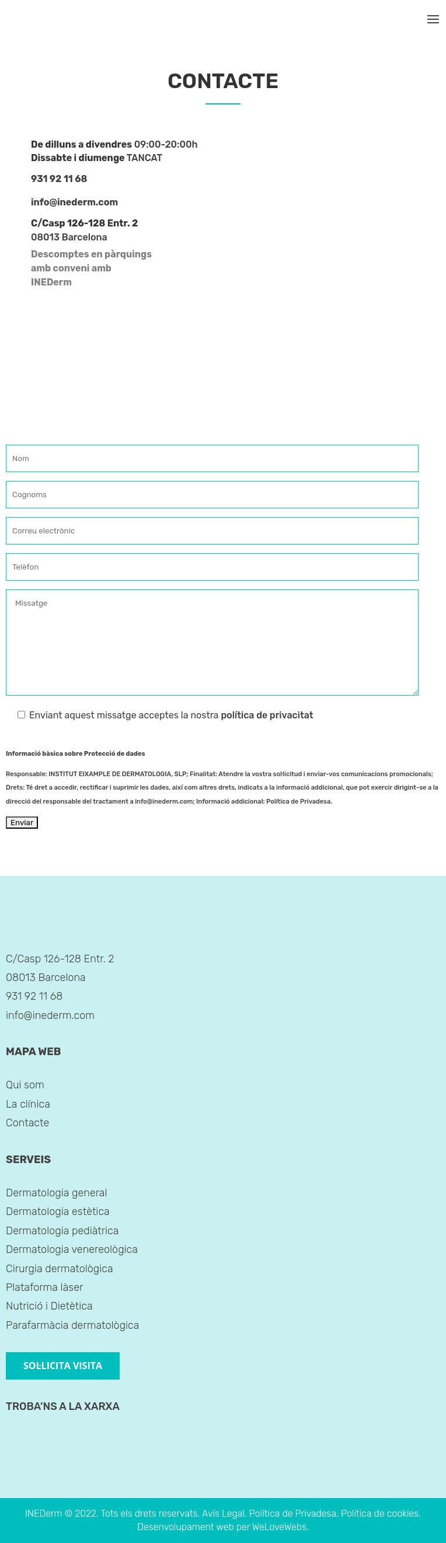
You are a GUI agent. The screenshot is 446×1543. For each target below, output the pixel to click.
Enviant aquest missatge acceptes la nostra (159, 715)
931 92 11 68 (59, 178)
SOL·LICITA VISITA (62, 1365)
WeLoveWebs (279, 1526)
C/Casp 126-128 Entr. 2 (60, 958)
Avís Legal (223, 1513)
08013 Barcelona (69, 237)
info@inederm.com (74, 202)
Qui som (25, 1084)
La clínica (28, 1104)
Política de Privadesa (298, 801)
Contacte (27, 1122)
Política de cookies (380, 1513)
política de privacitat (267, 715)
